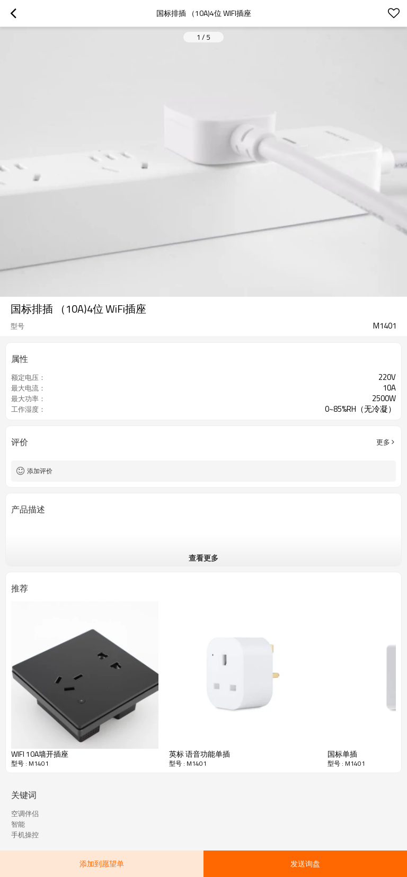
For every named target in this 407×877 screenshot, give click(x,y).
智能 (18, 824)
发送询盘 (305, 863)
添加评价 (39, 471)
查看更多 (203, 557)
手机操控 (25, 834)
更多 (383, 442)
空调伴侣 (25, 813)
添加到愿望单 (101, 863)
